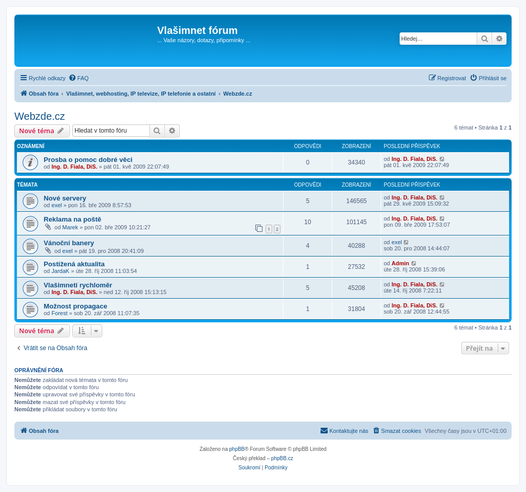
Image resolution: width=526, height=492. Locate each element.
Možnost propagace (75, 306)
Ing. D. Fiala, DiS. (74, 166)
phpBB (237, 449)
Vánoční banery (69, 243)
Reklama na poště (72, 219)
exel (56, 205)
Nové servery (65, 198)
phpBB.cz (282, 458)
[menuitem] (78, 78)
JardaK (60, 271)
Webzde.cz (39, 116)
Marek (70, 227)
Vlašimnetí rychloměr (78, 285)
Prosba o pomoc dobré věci (88, 159)
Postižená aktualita (74, 264)
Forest (59, 313)
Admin (400, 263)
